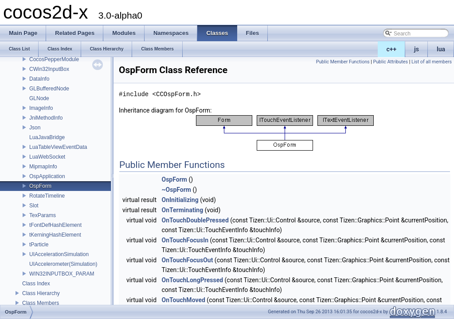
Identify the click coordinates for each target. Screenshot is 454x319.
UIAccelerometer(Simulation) (63, 264)
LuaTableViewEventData (58, 147)
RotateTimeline (47, 196)
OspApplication (47, 176)
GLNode (39, 98)
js (416, 49)
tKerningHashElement (55, 235)
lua (441, 49)
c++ (392, 49)
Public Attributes (390, 62)
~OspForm (177, 189)
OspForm (40, 186)
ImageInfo (41, 108)
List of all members (431, 62)
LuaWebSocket (47, 157)
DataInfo (39, 79)
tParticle (38, 244)
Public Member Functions (343, 62)
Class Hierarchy (41, 293)
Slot (34, 205)
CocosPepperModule (54, 59)
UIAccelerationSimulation (59, 254)
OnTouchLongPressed (192, 280)
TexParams (42, 215)
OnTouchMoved (183, 299)
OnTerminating (183, 210)
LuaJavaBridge (47, 137)
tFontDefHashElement (55, 225)
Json (34, 127)
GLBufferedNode (49, 89)
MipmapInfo (43, 166)
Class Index (36, 283)
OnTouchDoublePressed (195, 220)
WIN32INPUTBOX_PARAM (61, 274)
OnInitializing (180, 199)
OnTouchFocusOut (187, 260)
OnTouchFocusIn (185, 240)
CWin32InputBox (49, 69)
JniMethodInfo (46, 118)
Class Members (40, 303)
